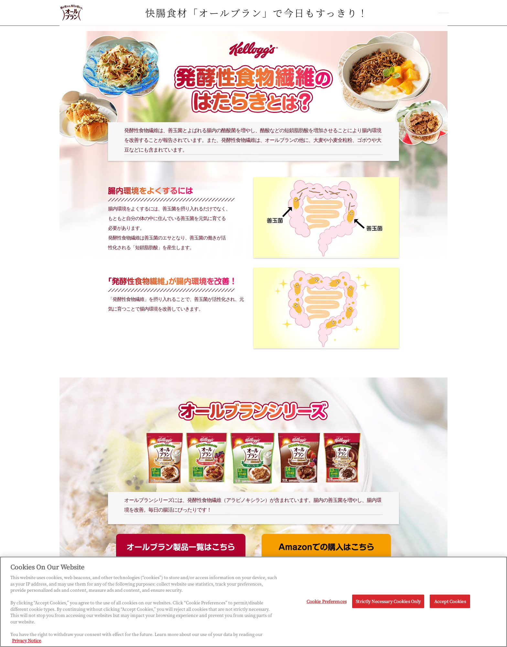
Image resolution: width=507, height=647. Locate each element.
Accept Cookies (450, 601)
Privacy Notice (26, 641)
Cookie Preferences (327, 601)
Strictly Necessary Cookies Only (388, 601)
